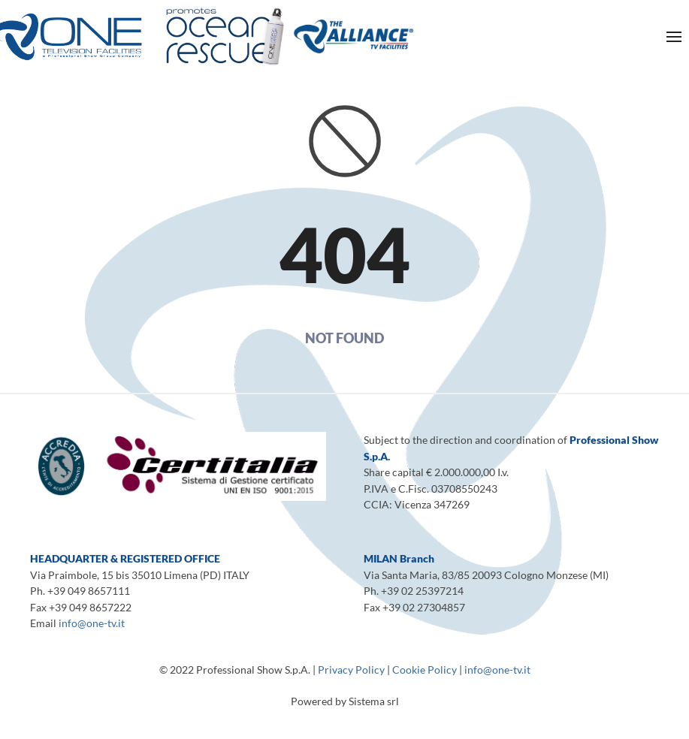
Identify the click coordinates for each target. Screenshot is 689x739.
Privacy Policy (351, 669)
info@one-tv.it (92, 623)
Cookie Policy (424, 669)
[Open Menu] (674, 37)
